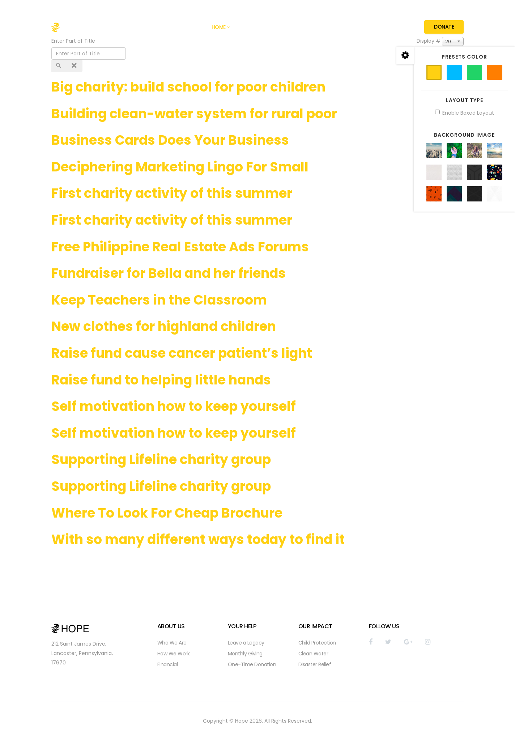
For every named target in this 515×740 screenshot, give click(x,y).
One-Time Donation (252, 664)
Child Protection (317, 642)
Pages (314, 27)
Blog (342, 27)
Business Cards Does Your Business (170, 140)
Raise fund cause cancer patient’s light (181, 353)
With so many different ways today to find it (198, 539)
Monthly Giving (245, 653)
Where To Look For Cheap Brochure (166, 513)
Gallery (288, 27)
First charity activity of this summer (171, 193)
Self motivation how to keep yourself (173, 406)
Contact (396, 27)
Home (219, 27)
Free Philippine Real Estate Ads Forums (180, 247)
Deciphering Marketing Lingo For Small (179, 167)
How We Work (173, 653)
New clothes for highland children (163, 326)
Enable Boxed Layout (464, 112)
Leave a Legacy (246, 642)
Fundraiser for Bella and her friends (168, 273)
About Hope (254, 27)
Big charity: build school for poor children (188, 87)
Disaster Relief (314, 664)
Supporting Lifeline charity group (161, 459)
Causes (366, 27)
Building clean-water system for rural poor (194, 114)
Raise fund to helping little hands (161, 380)
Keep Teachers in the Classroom (159, 300)
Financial (167, 664)
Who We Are (172, 642)
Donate (444, 26)
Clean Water (313, 653)
